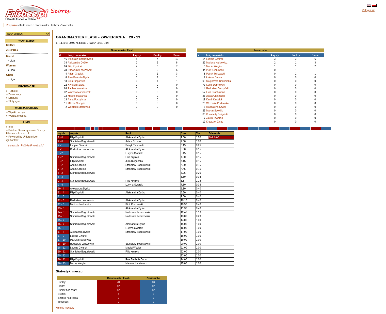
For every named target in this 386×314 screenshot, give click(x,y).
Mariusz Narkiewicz (216, 62)
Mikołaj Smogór (76, 103)
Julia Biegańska (76, 81)
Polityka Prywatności (32, 145)
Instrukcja (13, 145)
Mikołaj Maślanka (77, 95)
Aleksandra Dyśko (78, 62)
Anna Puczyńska (77, 99)
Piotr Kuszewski (215, 70)
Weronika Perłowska (217, 103)
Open (9, 74)
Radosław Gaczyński (217, 88)
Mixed (10, 56)
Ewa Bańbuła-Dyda (78, 77)
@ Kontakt (12, 140)
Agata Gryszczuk (215, 95)
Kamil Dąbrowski (215, 84)
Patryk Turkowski (215, 73)
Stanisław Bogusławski (80, 59)
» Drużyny (12, 97)
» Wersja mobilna (16, 115)
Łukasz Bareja (214, 77)
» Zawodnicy (13, 94)
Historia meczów (65, 307)
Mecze (10, 45)
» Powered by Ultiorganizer (22, 136)
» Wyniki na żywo (16, 112)
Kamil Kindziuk (214, 99)
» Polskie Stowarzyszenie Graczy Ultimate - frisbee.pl (25, 132)
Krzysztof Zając (214, 121)
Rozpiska (11, 25)
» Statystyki (12, 101)
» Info (9, 126)
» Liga (11, 60)
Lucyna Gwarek (214, 59)
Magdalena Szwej (216, 107)
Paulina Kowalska (77, 88)
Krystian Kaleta (76, 84)
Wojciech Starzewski (79, 107)
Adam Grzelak (75, 73)
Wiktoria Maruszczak (79, 92)
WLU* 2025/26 (26, 40)
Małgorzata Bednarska (218, 81)
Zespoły (12, 49)
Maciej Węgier (214, 66)
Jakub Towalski (214, 118)
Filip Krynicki (75, 66)
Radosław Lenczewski (80, 70)
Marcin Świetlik (214, 110)
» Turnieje (12, 90)
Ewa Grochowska (215, 92)
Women (11, 65)
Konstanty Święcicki (217, 114)
